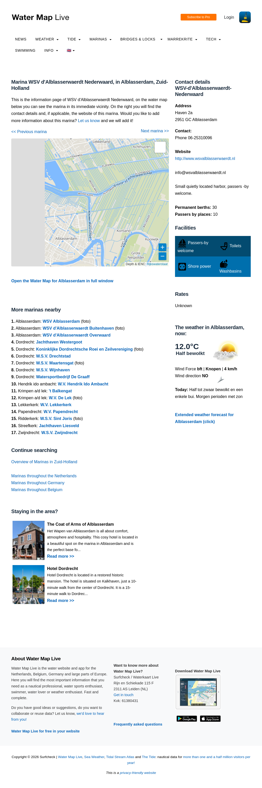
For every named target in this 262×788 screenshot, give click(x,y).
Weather (47, 39)
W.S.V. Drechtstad (53, 356)
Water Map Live (70, 757)
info (51, 50)
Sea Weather (94, 757)
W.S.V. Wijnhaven (53, 370)
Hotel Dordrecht (62, 568)
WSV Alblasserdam (61, 321)
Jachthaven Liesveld (59, 426)
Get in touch (124, 695)
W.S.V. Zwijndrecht (59, 432)
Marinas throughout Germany (37, 483)
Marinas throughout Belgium (36, 490)
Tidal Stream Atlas (120, 757)
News (21, 39)
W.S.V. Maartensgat (54, 363)
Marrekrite (182, 39)
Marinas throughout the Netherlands (44, 476)
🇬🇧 (71, 50)
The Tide (149, 757)
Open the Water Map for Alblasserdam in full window (62, 281)
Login (229, 17)
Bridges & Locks (137, 39)
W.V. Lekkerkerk (55, 405)
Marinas (101, 39)
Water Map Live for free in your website (45, 731)
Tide (74, 39)
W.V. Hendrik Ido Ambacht (83, 384)
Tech (213, 39)
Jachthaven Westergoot (59, 342)
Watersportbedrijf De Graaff (63, 377)
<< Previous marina (29, 131)
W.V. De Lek (60, 398)
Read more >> (60, 556)
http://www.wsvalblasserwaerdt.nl (205, 158)
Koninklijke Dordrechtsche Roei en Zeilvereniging (84, 349)
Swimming (25, 50)
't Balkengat (60, 391)
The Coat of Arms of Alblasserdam (80, 524)
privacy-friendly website (138, 773)
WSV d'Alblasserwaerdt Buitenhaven (78, 328)
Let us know (89, 120)
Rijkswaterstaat (157, 264)
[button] (160, 147)
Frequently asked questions (138, 724)
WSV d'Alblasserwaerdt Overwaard (77, 335)
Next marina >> (155, 131)
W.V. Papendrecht (60, 411)
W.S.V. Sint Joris (56, 418)
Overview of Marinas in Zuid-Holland (44, 462)
